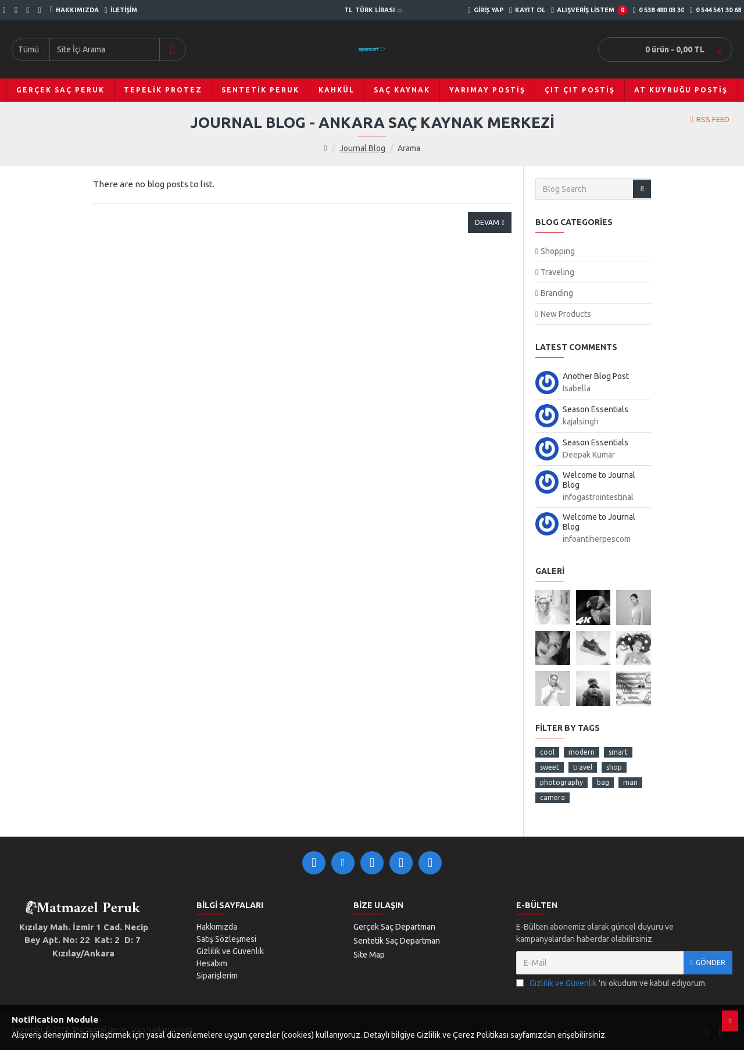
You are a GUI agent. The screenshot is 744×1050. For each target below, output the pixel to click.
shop (614, 767)
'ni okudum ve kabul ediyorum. (611, 983)
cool (547, 752)
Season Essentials (595, 409)
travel (582, 767)
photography (561, 782)
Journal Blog (362, 148)
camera (552, 797)
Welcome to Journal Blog (599, 480)
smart (618, 752)
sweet (549, 767)
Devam (487, 222)
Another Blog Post (596, 376)
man (630, 782)
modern (581, 752)
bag (603, 782)
